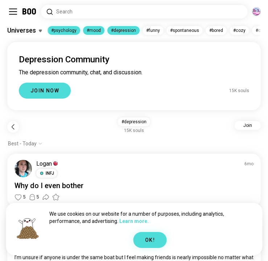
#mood (94, 30)
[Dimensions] (256, 11)
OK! (150, 240)
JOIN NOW (44, 91)
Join (247, 125)
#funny (153, 30)
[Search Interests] (144, 11)
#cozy (239, 30)
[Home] (29, 11)
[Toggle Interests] (24, 30)
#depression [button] (134, 121)
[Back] (13, 127)
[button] (46, 173)
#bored (216, 30)
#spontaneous (184, 30)
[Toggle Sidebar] (13, 12)
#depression (123, 30)
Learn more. (134, 221)
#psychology (64, 30)
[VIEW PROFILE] (23, 168)
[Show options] (25, 143)
